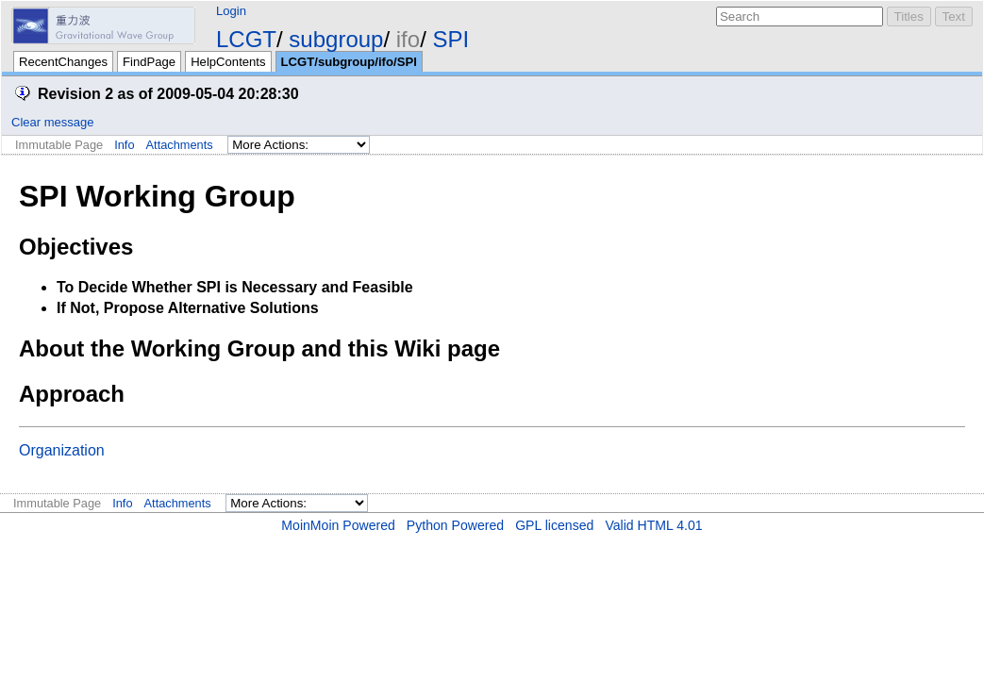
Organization (62, 450)
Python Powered (455, 525)
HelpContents (228, 62)
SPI (450, 39)
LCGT (246, 39)
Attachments (179, 145)
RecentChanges (63, 62)
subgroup (336, 39)
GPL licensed (554, 525)
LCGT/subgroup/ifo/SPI (349, 62)
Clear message (52, 122)
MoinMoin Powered (338, 525)
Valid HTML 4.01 (653, 525)
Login (231, 11)
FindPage (149, 62)
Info (124, 145)
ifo (408, 39)
